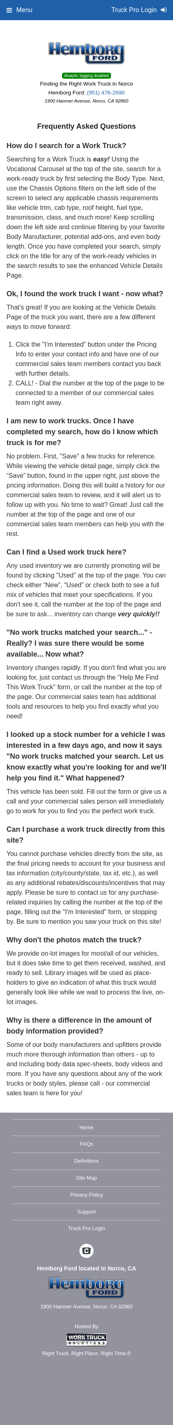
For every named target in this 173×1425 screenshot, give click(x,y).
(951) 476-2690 (106, 93)
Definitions (86, 1161)
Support (86, 1212)
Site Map (86, 1178)
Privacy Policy (86, 1195)
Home (86, 1127)
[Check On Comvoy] (86, 1252)
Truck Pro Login (86, 1228)
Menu (19, 9)
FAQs (86, 1144)
